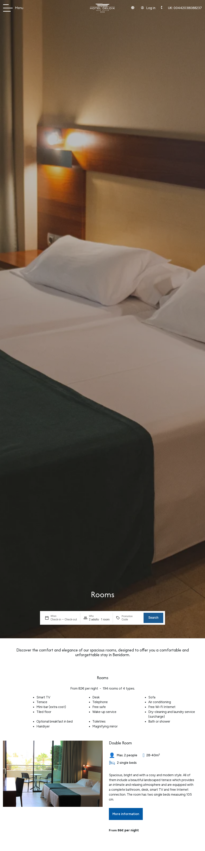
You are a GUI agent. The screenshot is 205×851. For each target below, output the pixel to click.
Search (153, 615)
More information (125, 814)
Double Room (120, 743)
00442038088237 (185, 8)
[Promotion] (131, 617)
